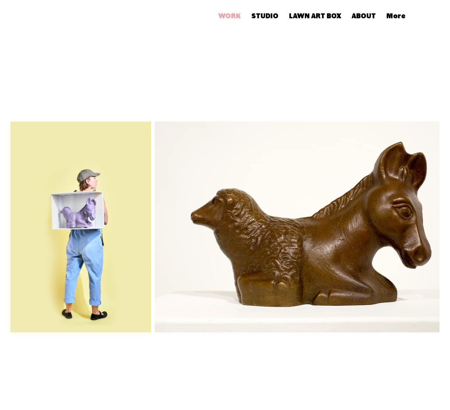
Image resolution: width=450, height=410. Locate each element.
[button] (424, 15)
